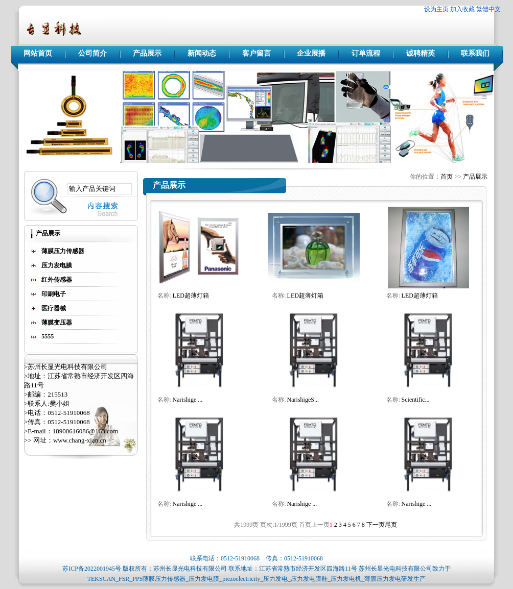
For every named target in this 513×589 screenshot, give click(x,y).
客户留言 (256, 53)
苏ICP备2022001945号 (91, 568)
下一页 (375, 524)
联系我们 (475, 53)
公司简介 (92, 53)
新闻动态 (202, 53)
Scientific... (416, 399)
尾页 (391, 524)
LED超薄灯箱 (191, 295)
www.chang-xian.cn (79, 440)
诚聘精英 (420, 53)
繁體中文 (488, 9)
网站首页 (38, 53)
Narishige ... (188, 399)
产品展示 (147, 53)
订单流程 (366, 53)
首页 (446, 176)
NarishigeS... (303, 399)
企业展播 (311, 53)
